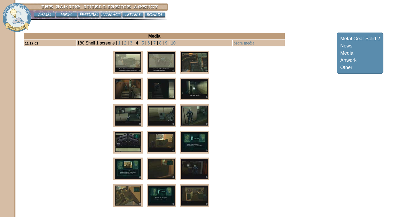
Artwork (348, 60)
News (346, 46)
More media (244, 43)
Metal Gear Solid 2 (360, 38)
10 (173, 43)
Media (346, 53)
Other (346, 67)
